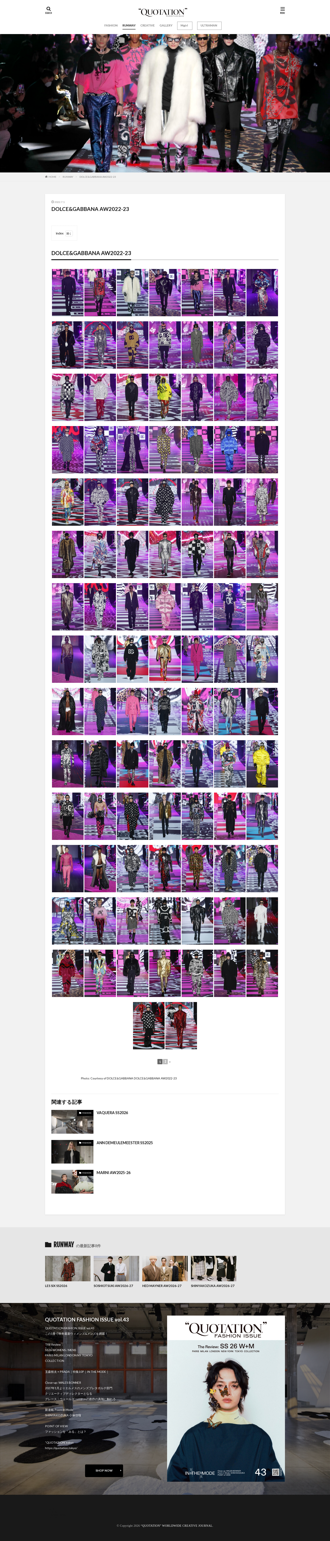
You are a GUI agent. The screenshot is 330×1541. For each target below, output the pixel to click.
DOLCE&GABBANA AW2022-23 (98, 176)
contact (54, 1511)
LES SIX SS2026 (56, 1286)
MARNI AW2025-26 (113, 1172)
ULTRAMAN (209, 25)
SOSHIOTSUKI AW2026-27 (113, 1286)
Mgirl (184, 25)
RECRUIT (55, 1517)
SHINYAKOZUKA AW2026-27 (212, 1286)
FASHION (111, 25)
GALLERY (166, 25)
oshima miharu (58, 1514)
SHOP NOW (104, 1470)
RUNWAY (129, 25)
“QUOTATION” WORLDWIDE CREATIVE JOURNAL (177, 1525)
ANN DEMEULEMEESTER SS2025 (125, 1142)
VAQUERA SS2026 (112, 1112)
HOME (52, 176)
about (53, 1509)
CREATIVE (147, 25)
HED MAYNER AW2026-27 (161, 1286)
